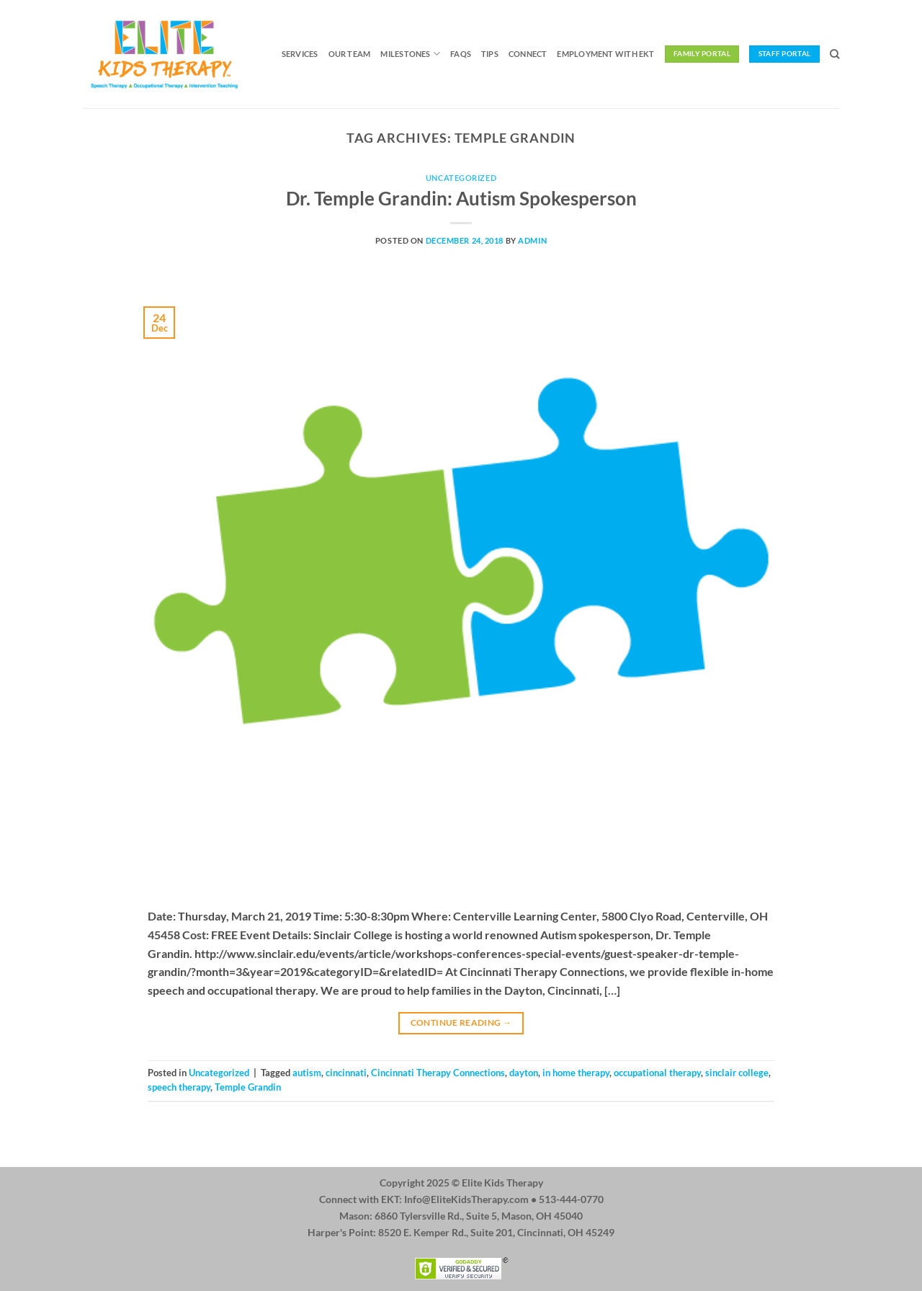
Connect (528, 53)
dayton (523, 1072)
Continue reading (461, 1022)
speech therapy (179, 1087)
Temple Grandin (248, 1087)
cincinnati (346, 1072)
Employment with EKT (605, 53)
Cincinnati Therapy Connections (438, 1072)
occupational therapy (657, 1072)
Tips (489, 53)
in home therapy (575, 1072)
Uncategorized (461, 177)
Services (300, 53)
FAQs (460, 53)
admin (532, 240)
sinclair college (737, 1072)
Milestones (410, 54)
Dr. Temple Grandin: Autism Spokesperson (461, 198)
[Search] (834, 54)
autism (306, 1072)
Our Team (349, 53)
